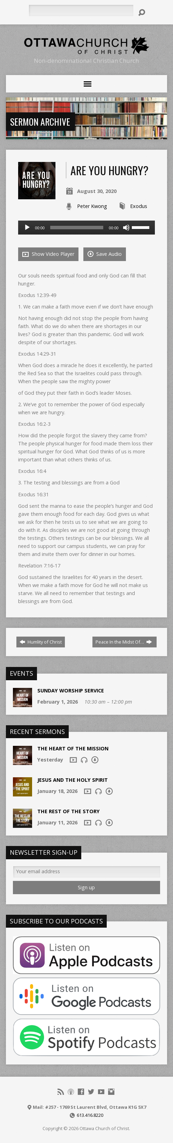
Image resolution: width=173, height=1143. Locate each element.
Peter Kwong (92, 206)
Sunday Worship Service (70, 690)
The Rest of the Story (68, 811)
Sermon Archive (40, 121)
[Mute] (126, 227)
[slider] (76, 227)
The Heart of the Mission (72, 748)
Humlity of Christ (41, 642)
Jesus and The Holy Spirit (72, 780)
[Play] (27, 227)
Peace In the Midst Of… (124, 642)
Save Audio (105, 254)
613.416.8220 (90, 1115)
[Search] (81, 10)
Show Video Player (48, 254)
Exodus (138, 206)
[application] (86, 228)
